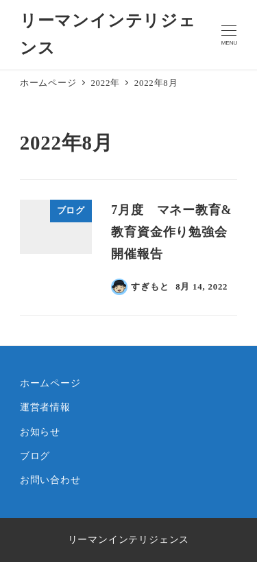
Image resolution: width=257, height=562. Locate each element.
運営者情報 (45, 406)
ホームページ (50, 382)
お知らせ (40, 431)
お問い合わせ (50, 479)
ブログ (35, 455)
